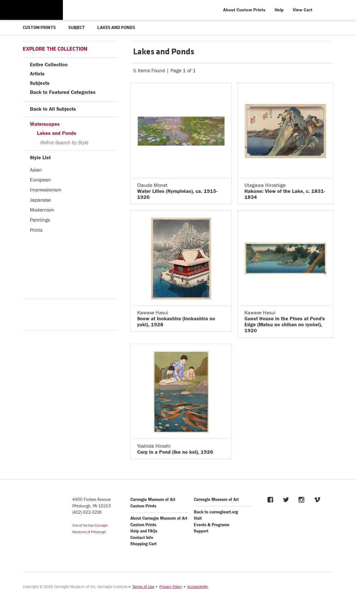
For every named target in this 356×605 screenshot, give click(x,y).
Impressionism (45, 190)
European (40, 180)
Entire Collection (49, 65)
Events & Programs (211, 525)
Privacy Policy (170, 587)
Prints (36, 230)
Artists (37, 74)
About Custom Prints (244, 10)
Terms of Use (143, 587)
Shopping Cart (143, 544)
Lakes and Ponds (56, 133)
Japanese (40, 200)
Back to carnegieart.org (216, 512)
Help (279, 10)
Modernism (42, 210)
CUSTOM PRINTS (39, 28)
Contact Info (141, 537)
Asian (36, 170)
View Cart (302, 10)
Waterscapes (45, 124)
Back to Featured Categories (63, 92)
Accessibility (197, 587)
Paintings (40, 220)
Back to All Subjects (53, 109)
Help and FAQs (143, 531)
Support (201, 531)
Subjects (40, 83)
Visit (198, 518)
